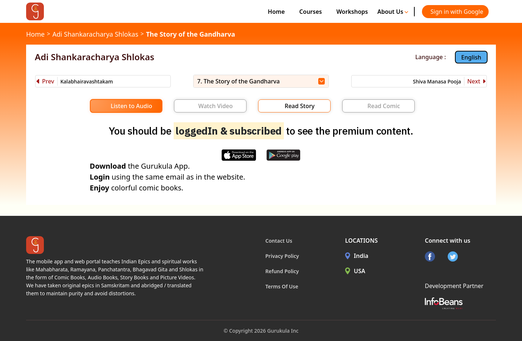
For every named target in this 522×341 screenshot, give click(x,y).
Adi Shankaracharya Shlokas (95, 34)
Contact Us (278, 240)
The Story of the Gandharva (190, 34)
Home (276, 12)
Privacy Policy (282, 255)
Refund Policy (282, 271)
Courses (310, 12)
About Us (393, 12)
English (471, 57)
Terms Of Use (281, 286)
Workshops (352, 12)
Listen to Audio (131, 106)
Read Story (299, 106)
